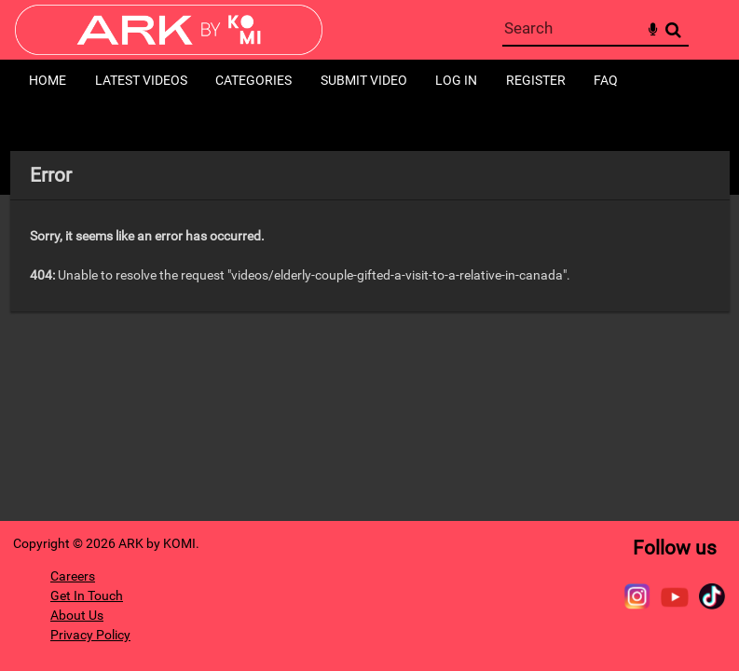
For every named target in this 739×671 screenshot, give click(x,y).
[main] (370, 231)
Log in (456, 80)
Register (536, 80)
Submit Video (364, 80)
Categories (253, 80)
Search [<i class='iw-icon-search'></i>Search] (673, 29)
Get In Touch (86, 595)
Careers (72, 575)
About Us (76, 615)
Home (47, 80)
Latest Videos (141, 80)
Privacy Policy (90, 634)
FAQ (606, 80)
